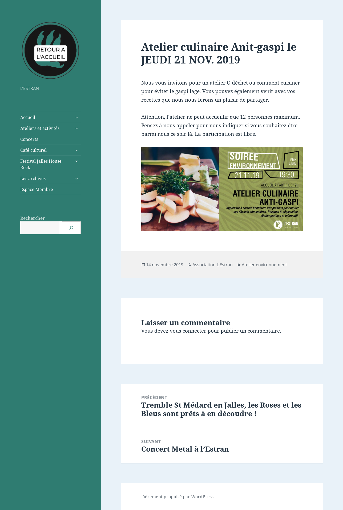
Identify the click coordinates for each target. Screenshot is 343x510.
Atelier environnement (264, 265)
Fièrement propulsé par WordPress (177, 497)
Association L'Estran (212, 265)
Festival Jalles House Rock (41, 164)
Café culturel (33, 150)
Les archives (33, 178)
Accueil (27, 117)
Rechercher (32, 218)
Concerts (29, 139)
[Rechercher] (71, 227)
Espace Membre (36, 189)
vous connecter (188, 330)
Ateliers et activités (39, 128)
